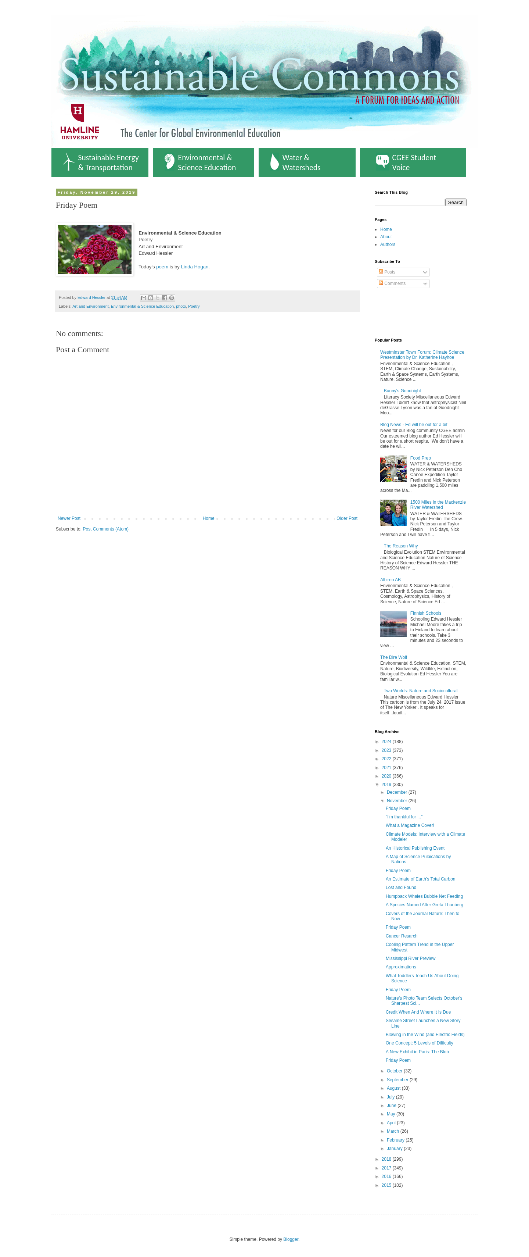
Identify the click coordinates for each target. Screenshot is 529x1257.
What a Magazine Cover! (410, 825)
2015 (387, 1185)
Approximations (401, 966)
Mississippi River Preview (410, 958)
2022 (387, 758)
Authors (387, 244)
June (392, 1105)
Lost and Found (401, 887)
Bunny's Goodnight (402, 390)
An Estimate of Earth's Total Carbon (421, 879)
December (398, 792)
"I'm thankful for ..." (404, 816)
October (395, 1071)
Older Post (347, 518)
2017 (387, 1168)
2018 (387, 1159)
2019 (387, 784)
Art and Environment (90, 306)
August (394, 1088)
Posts (387, 272)
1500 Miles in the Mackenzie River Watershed (438, 505)
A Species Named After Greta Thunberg (424, 904)
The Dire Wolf (393, 657)
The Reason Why (401, 546)
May (391, 1114)
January (395, 1148)
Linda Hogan (195, 266)
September (398, 1079)
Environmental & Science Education (200, 162)
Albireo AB (390, 579)
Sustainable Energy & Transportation (101, 162)
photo (181, 306)
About (386, 236)
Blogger (290, 1239)
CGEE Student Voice (406, 162)
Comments (392, 283)
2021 (387, 767)
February (396, 1140)
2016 (387, 1176)
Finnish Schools (426, 613)
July (391, 1097)
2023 (387, 750)
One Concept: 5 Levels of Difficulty (419, 1043)
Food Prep (420, 458)
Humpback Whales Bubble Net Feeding (424, 896)
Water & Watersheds (295, 162)
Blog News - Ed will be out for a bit (413, 424)
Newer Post (69, 518)
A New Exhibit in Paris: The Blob (417, 1051)
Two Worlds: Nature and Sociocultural (421, 690)
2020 (387, 776)
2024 (387, 741)
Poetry (193, 306)
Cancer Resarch (402, 936)
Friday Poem (398, 808)
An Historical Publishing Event (415, 848)
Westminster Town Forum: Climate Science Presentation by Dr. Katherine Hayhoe (422, 355)
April (392, 1122)
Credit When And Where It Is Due (418, 1012)
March (393, 1131)
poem (162, 266)
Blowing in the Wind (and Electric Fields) (425, 1034)
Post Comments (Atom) (106, 529)
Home (209, 518)
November (398, 800)
